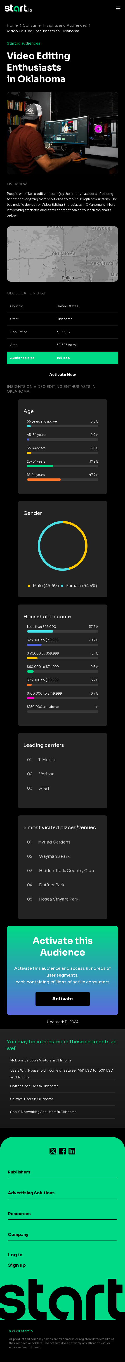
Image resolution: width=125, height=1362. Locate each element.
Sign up (17, 1265)
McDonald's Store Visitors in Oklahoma (40, 1060)
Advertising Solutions (31, 1192)
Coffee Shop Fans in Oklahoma (34, 1086)
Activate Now (62, 374)
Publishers (19, 1172)
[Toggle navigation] (117, 8)
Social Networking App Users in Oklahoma (43, 1112)
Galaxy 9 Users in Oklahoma (31, 1099)
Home (12, 25)
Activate (62, 999)
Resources (19, 1213)
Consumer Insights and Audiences (55, 25)
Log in (15, 1255)
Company (18, 1234)
